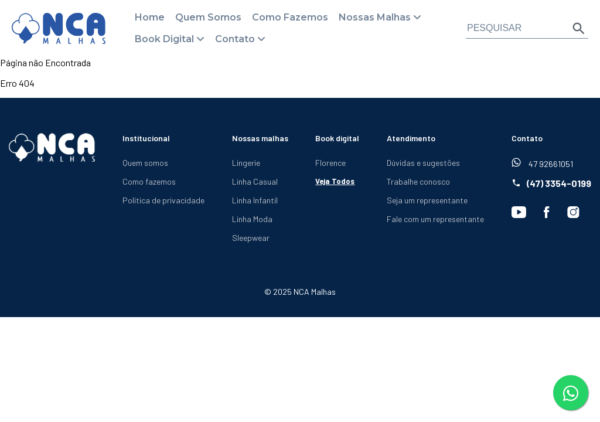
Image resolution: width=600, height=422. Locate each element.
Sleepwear (251, 238)
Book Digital (164, 39)
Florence (330, 163)
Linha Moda (252, 219)
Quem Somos (208, 17)
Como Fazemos (290, 17)
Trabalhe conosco (418, 181)
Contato (235, 39)
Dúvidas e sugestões (423, 163)
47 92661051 (542, 163)
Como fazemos (149, 181)
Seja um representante (427, 200)
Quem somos (145, 163)
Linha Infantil (255, 200)
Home (150, 17)
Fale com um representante (435, 219)
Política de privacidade (163, 200)
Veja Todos (334, 181)
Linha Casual (255, 181)
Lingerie (246, 163)
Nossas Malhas (375, 17)
